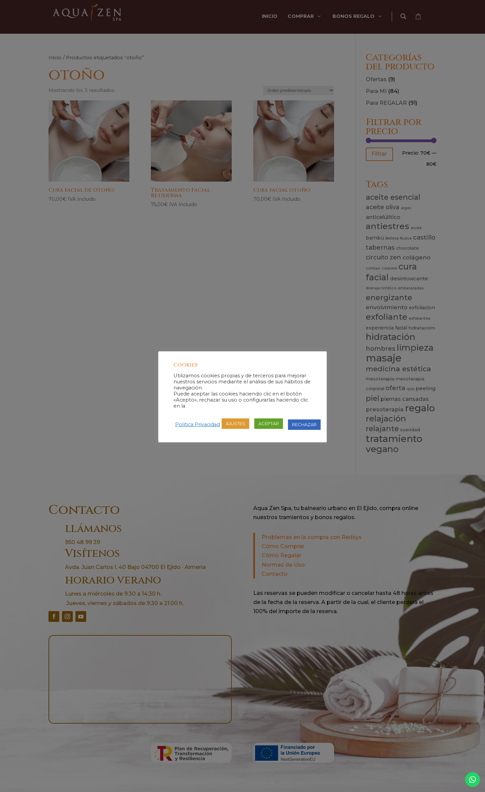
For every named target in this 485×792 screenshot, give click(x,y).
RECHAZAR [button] (304, 424)
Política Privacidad (197, 424)
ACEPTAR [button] (268, 423)
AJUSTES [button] (235, 423)
